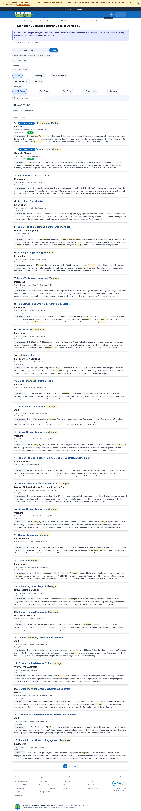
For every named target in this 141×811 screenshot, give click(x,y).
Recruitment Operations (37, 406)
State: (16, 98)
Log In (120, 14)
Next (74, 766)
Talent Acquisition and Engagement (45, 740)
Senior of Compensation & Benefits (44, 688)
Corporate (31, 329)
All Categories (21, 70)
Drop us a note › (23, 5)
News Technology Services (38, 278)
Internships (28, 21)
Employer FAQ (20, 788)
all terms (24, 55)
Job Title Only (21, 61)
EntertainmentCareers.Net (43, 805)
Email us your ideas (22, 38)
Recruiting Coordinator (31, 201)
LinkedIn (66, 785)
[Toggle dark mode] (111, 14)
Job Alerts (66, 21)
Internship (38, 75)
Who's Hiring (52, 21)
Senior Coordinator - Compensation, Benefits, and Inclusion (54, 457)
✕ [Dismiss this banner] (138, 3)
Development (49, 149)
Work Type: (16, 87)
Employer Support (45, 792)
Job (18, 75)
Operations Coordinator (33, 175)
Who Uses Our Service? (47, 788)
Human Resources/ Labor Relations (43, 483)
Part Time (67, 91)
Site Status (91, 781)
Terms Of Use (93, 785)
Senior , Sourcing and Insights (40, 637)
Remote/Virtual (21, 81)
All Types (21, 91)
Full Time (44, 91)
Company (38, 81)
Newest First (17, 111)
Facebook (67, 788)
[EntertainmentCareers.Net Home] (24, 14)
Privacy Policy (93, 788)
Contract (113, 91)
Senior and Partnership (44, 226)
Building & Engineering (36, 252)
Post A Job (43, 781)
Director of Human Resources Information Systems (47, 714)
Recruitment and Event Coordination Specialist (44, 303)
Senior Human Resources (38, 432)
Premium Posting (45, 785)
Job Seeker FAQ (20, 785)
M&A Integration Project (37, 586)
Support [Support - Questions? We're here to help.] (78, 21)
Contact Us (19, 795)
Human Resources (34, 534)
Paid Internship (59, 75)
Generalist (27, 355)
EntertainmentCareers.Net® (32, 808)
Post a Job (78, 9)
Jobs (19, 21)
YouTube (66, 781)
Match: (16, 55)
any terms (33, 55)
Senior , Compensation (36, 380)
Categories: (17, 65)
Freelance (90, 91)
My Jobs (40, 21)
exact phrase (45, 55)
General (29, 560)
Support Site (19, 792)
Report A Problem (21, 781)
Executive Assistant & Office (41, 663)
